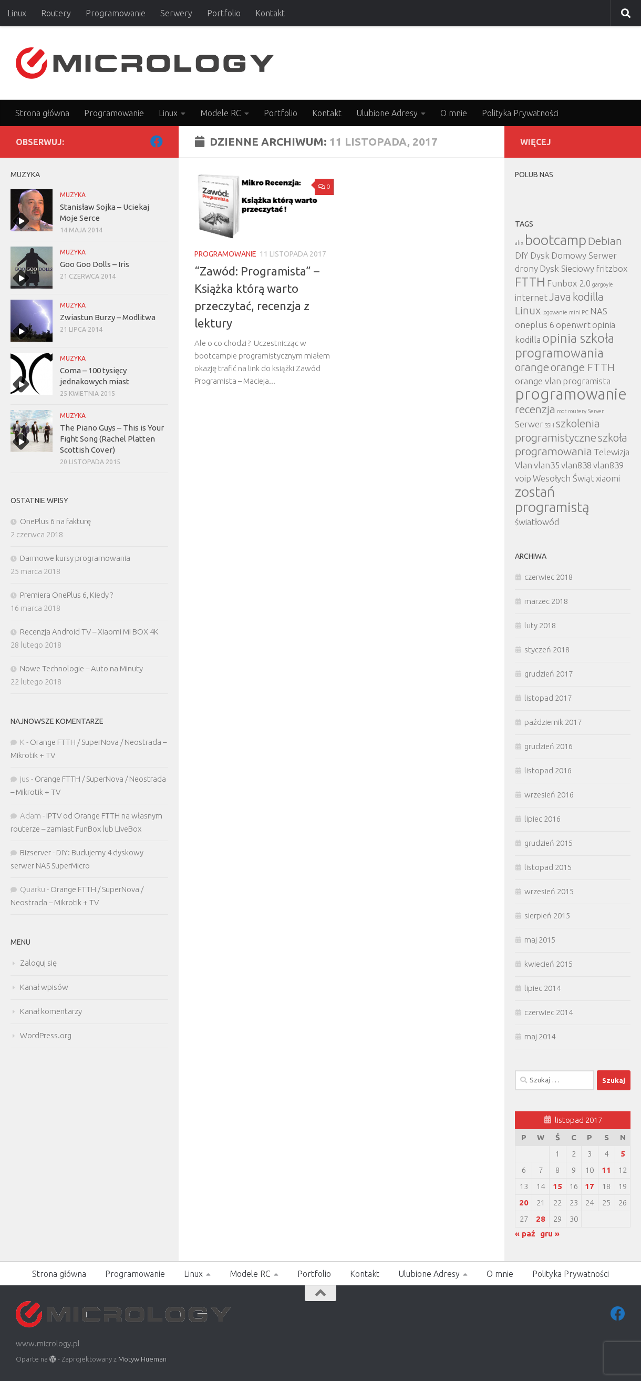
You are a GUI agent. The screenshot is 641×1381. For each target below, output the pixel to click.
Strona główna (42, 113)
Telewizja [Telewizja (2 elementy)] (611, 452)
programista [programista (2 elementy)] (587, 381)
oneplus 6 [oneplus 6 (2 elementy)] (534, 325)
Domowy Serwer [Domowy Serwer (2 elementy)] (584, 255)
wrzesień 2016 (549, 794)
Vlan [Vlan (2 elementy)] (523, 465)
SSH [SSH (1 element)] (549, 425)
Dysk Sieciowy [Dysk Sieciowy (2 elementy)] (567, 268)
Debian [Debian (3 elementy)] (605, 241)
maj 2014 (539, 1036)
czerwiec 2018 (548, 576)
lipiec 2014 (542, 988)
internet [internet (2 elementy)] (531, 297)
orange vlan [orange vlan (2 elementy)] (538, 381)
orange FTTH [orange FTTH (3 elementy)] (583, 367)
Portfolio (224, 13)
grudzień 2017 (548, 673)
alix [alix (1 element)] (519, 243)
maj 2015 (539, 939)
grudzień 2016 (548, 746)
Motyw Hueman (142, 1359)
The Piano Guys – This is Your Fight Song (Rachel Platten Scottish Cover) (112, 438)
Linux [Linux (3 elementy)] (528, 310)
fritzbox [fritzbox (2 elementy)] (611, 268)
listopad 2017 (548, 697)
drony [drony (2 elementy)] (526, 268)
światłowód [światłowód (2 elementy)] (537, 522)
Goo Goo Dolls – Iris (94, 264)
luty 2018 (540, 625)
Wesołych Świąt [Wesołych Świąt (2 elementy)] (563, 478)
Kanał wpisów (44, 987)
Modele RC (220, 113)
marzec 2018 (546, 601)
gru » (550, 1233)
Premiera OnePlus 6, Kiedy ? (66, 594)
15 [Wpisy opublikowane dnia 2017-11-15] (557, 1186)
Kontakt (270, 13)
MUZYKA (73, 194)
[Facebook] (156, 141)
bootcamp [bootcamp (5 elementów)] (555, 240)
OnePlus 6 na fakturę (55, 521)
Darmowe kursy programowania (75, 558)
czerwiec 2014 (548, 1012)
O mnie (453, 113)
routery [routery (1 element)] (577, 411)
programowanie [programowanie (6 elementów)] (571, 394)
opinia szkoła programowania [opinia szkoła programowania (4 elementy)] (564, 345)
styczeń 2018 (547, 649)
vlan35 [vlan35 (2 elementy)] (547, 465)
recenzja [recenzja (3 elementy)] (535, 409)
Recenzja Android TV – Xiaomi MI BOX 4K (89, 631)
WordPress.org (45, 1035)
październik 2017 (553, 722)
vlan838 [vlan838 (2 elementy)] (576, 465)
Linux (16, 13)
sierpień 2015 (547, 915)
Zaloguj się (38, 962)
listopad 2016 (548, 770)
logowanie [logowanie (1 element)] (554, 312)
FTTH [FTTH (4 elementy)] (530, 281)
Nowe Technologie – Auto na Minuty (81, 668)
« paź (525, 1233)
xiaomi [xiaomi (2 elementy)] (608, 478)
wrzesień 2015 (549, 891)
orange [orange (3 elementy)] (532, 367)
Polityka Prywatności (520, 113)
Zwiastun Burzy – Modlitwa (108, 317)
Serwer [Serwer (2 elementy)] (529, 424)
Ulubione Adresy (387, 113)
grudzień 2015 (548, 842)
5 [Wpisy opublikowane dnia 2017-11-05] (623, 1153)
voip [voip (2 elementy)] (523, 478)
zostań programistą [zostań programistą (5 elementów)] (552, 499)
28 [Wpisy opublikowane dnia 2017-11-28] (540, 1218)
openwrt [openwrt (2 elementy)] (573, 325)
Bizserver (35, 852)
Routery (56, 13)
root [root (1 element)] (561, 411)
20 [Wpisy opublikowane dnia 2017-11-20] (524, 1202)
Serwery (176, 13)
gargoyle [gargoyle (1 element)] (602, 284)
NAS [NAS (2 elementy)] (598, 311)
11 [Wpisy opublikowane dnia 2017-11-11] (606, 1169)
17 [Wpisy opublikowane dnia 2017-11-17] (589, 1186)
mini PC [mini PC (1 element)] (578, 312)
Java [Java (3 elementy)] (560, 297)
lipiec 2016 (542, 818)
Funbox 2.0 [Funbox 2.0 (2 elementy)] (569, 283)
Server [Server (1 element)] (596, 411)
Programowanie (116, 13)
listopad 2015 (548, 867)
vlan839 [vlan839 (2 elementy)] (608, 465)
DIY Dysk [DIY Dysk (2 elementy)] (532, 255)
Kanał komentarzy (51, 1011)
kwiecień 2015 (548, 963)
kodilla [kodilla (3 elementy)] (588, 297)
